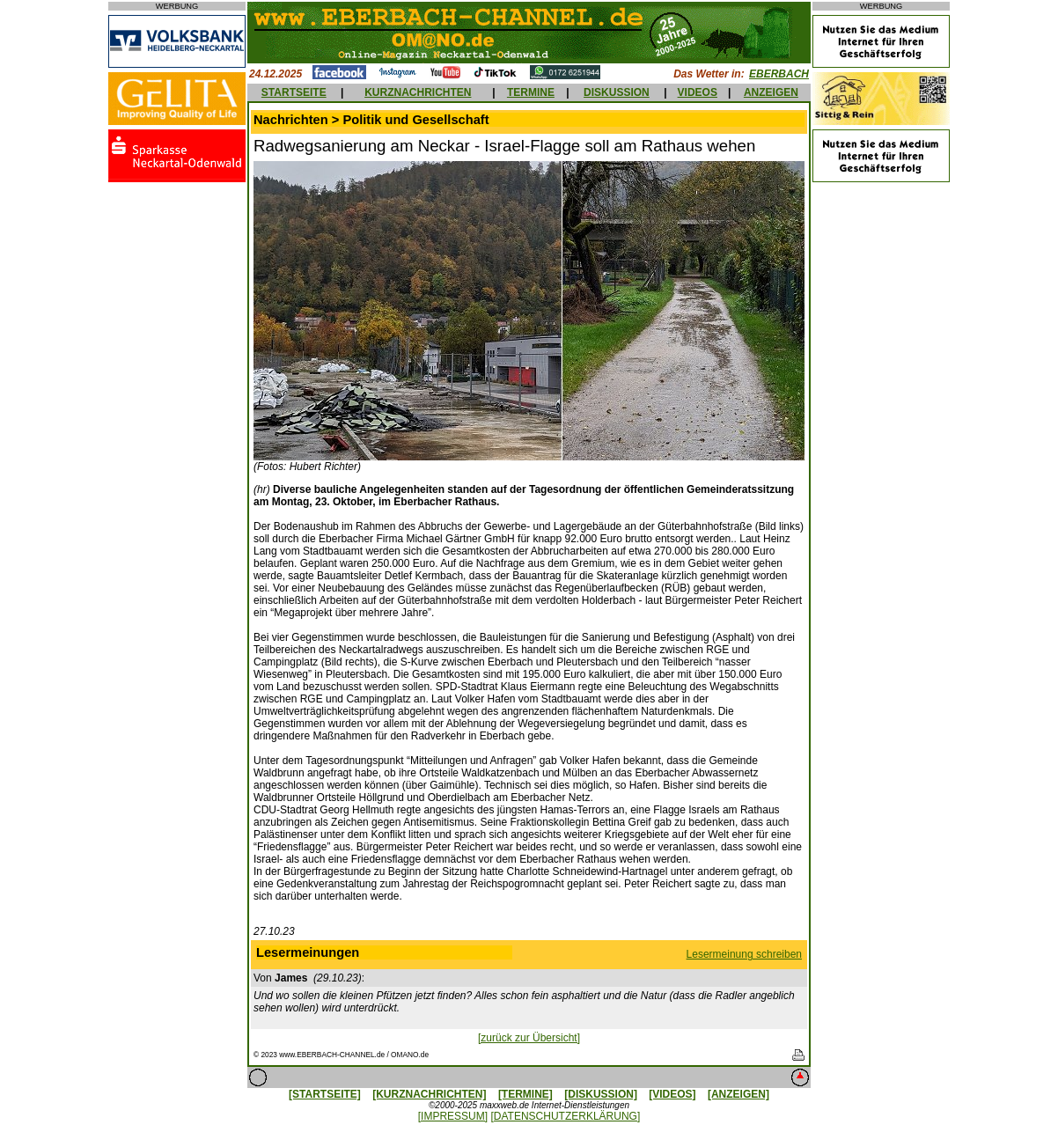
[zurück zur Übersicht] (529, 1038)
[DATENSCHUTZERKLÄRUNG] (565, 1116)
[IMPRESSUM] (453, 1116)
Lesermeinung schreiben (744, 954)
